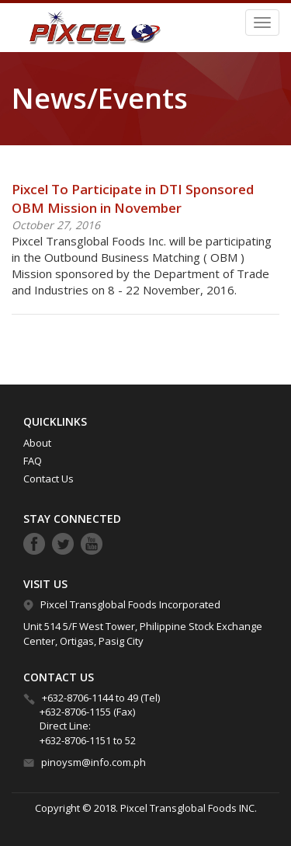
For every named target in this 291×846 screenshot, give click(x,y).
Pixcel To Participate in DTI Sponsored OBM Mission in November (133, 198)
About (37, 443)
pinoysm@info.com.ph (93, 762)
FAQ (32, 461)
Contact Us (48, 479)
